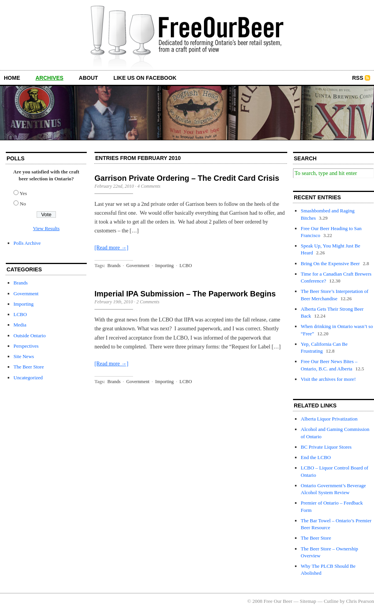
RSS (357, 78)
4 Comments (148, 186)
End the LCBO (316, 457)
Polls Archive (26, 243)
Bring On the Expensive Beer (330, 263)
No (23, 204)
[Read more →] (111, 248)
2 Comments (148, 301)
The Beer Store (28, 367)
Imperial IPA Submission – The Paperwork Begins (185, 293)
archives (49, 78)
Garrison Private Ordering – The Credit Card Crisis (186, 178)
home (12, 78)
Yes (23, 193)
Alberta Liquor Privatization (329, 419)
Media (19, 325)
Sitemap (308, 601)
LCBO (20, 314)
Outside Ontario (29, 335)
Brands (20, 283)
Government (26, 293)
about (88, 78)
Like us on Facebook (144, 78)
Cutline (331, 601)
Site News (23, 356)
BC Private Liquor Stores (326, 447)
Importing (23, 304)
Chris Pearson (360, 601)
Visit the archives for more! (328, 379)
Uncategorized (28, 377)
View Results (46, 228)
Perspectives (26, 346)
